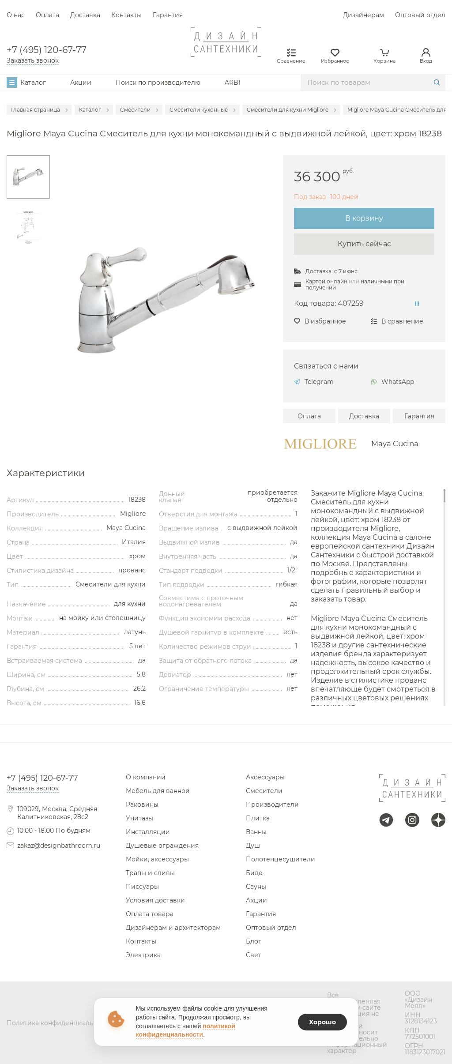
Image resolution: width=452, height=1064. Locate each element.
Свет (253, 955)
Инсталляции (148, 832)
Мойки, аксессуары (157, 859)
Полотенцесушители (280, 859)
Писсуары (142, 887)
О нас (16, 15)
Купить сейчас (364, 244)
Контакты (126, 15)
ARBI (232, 82)
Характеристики (46, 473)
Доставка (85, 15)
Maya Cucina (394, 443)
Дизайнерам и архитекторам (173, 928)
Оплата (47, 15)
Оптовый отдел (420, 15)
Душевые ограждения (162, 846)
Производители (272, 804)
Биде (254, 873)
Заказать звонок (33, 60)
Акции (80, 82)
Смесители (264, 791)
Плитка (258, 818)
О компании (146, 777)
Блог (253, 941)
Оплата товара (149, 914)
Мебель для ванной (158, 791)
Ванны (256, 832)
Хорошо (322, 1022)
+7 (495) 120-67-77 (47, 49)
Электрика (143, 955)
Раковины (142, 804)
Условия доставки (155, 900)
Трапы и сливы (150, 873)
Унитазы (139, 818)
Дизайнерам (363, 15)
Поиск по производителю (158, 82)
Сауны (256, 887)
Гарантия (168, 15)
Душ (253, 846)
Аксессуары (265, 777)
